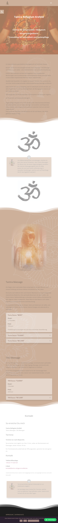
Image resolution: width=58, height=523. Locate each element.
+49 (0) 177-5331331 (12, 463)
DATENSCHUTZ (19, 514)
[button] (2, 12)
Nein (25, 520)
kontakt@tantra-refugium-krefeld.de (16, 468)
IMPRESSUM (9, 514)
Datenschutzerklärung (33, 520)
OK (21, 520)
